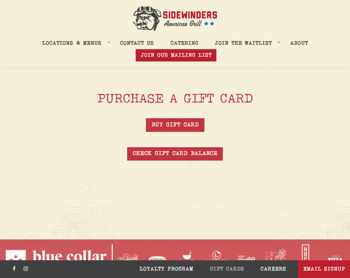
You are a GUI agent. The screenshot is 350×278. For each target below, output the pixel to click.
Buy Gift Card (175, 125)
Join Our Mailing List (176, 55)
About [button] (299, 43)
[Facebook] (14, 268)
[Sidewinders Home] (175, 18)
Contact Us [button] (137, 43)
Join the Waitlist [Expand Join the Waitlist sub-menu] (247, 43)
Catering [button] (185, 43)
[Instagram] (25, 268)
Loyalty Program (166, 269)
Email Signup (324, 269)
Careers (273, 269)
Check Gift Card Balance (175, 154)
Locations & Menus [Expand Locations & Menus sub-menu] (75, 43)
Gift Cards (227, 269)
